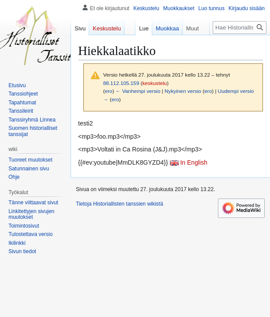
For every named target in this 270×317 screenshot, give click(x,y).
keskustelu (154, 83)
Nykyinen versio (183, 91)
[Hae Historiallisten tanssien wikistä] (239, 27)
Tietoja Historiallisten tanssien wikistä (119, 204)
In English (193, 162)
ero (108, 91)
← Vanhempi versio (138, 91)
